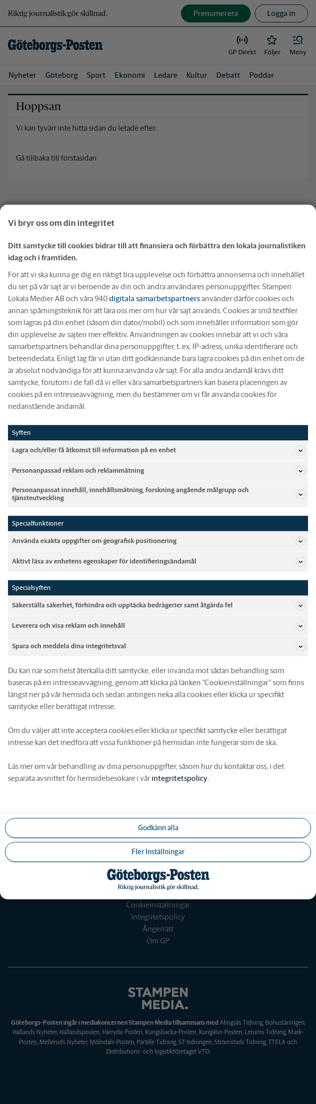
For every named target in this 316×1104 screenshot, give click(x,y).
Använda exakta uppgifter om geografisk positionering (159, 542)
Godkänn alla (158, 827)
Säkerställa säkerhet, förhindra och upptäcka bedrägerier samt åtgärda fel (159, 606)
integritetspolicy (179, 778)
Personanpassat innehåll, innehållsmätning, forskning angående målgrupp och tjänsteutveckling (159, 494)
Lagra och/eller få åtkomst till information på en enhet (159, 450)
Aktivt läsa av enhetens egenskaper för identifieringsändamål (159, 562)
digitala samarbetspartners (154, 298)
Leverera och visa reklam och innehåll (159, 626)
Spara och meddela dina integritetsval (159, 647)
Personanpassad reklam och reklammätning (159, 471)
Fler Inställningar (158, 851)
